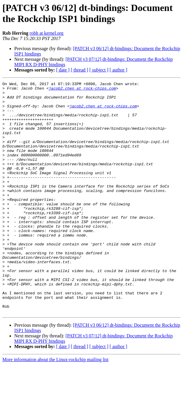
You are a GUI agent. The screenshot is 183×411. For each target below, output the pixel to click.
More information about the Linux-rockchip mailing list (55, 405)
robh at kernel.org (47, 33)
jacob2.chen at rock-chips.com (82, 90)
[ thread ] (79, 69)
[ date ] (63, 69)
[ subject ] (98, 69)
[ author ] (118, 69)
